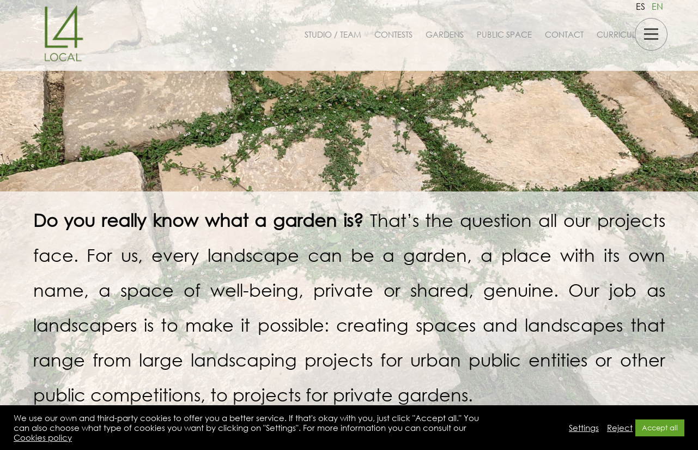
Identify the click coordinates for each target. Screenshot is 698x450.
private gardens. (400, 394)
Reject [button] (620, 428)
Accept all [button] (660, 428)
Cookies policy (43, 437)
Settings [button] (584, 428)
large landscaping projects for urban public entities (363, 359)
